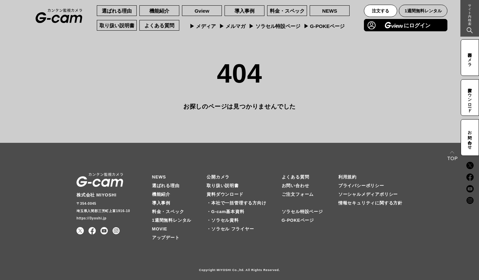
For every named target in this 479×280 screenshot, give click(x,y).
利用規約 (347, 176)
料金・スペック (287, 11)
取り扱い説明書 (116, 25)
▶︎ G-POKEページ (324, 26)
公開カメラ (218, 176)
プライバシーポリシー (361, 185)
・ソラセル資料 (223, 220)
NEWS (329, 11)
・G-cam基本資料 (225, 211)
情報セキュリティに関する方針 (370, 202)
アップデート (166, 237)
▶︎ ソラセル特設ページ (274, 26)
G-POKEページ (298, 220)
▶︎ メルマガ (232, 26)
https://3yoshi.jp (91, 218)
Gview (202, 11)
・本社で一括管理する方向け (236, 202)
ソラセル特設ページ (302, 211)
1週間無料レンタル (423, 10)
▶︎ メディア (203, 26)
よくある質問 (159, 25)
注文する (380, 10)
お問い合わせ (295, 185)
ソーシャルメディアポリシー (368, 194)
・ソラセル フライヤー (230, 228)
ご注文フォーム (298, 194)
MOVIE (159, 228)
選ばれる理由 (117, 11)
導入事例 (244, 11)
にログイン (407, 25)
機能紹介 (159, 11)
